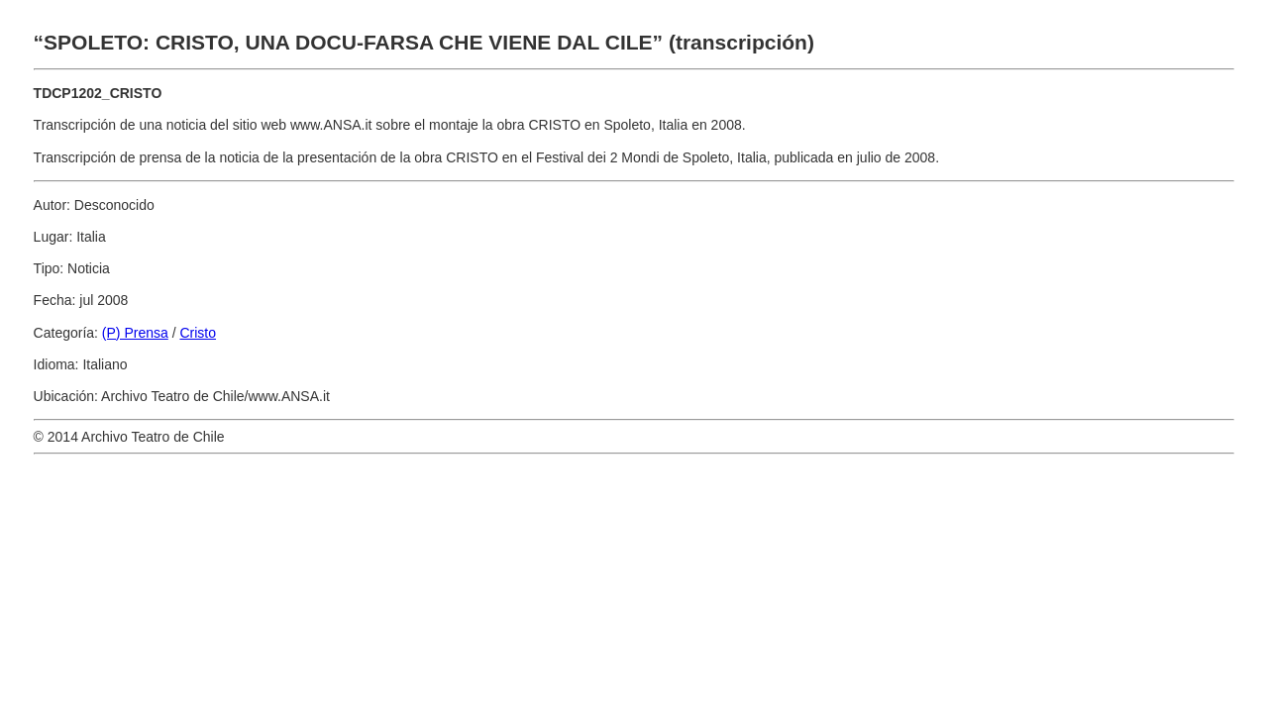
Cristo (197, 333)
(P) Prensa (135, 333)
